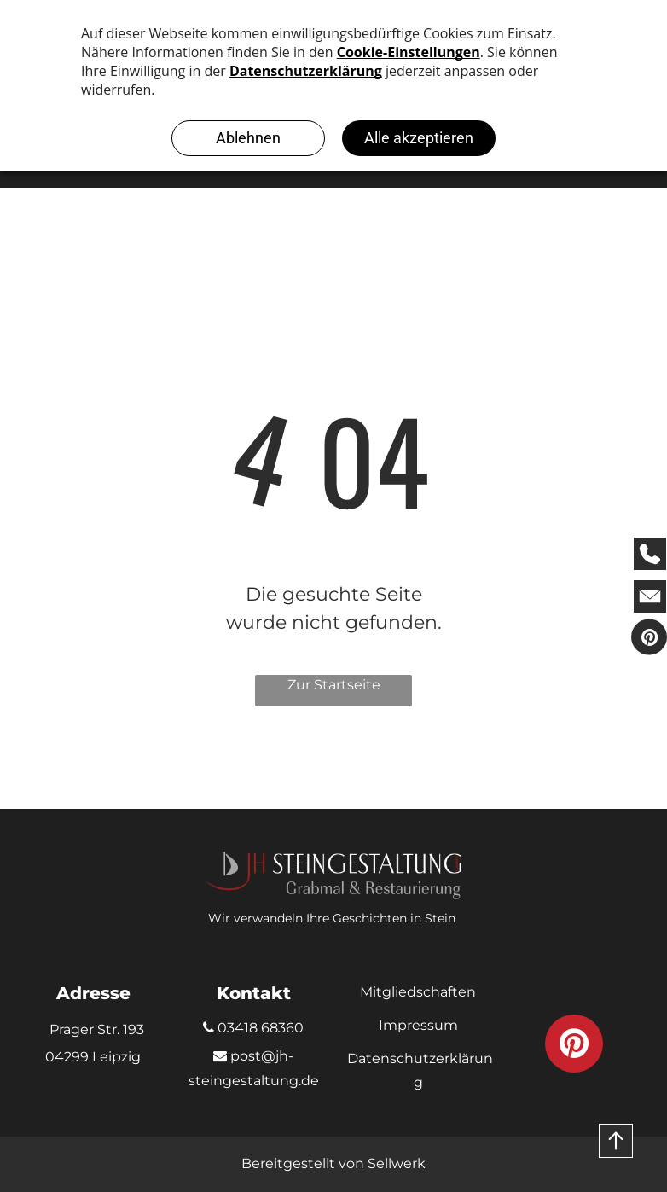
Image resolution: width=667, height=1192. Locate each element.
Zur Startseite (333, 685)
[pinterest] (649, 639)
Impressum (418, 1025)
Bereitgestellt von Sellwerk (333, 1163)
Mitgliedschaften (418, 992)
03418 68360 (253, 1028)
